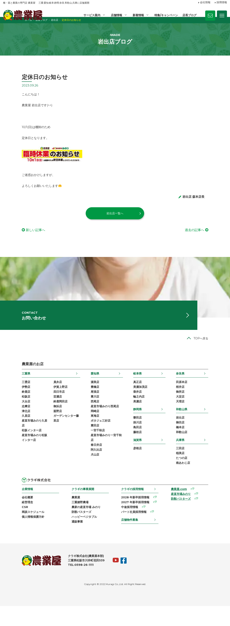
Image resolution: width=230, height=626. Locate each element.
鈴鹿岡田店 (42, 416)
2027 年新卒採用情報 (137, 521)
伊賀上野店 (42, 401)
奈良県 (199, 387)
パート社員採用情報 (135, 531)
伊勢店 (7, 401)
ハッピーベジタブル (75, 536)
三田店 (199, 465)
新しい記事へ (16, 238)
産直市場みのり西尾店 (98, 422)
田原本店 (200, 396)
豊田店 (88, 442)
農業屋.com (190, 507)
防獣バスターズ (72, 531)
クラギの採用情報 (134, 507)
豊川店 (88, 411)
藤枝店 (143, 448)
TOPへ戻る (219, 352)
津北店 (7, 427)
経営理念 (8, 521)
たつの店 (200, 475)
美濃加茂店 (146, 401)
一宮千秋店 (91, 447)
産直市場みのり (192, 512)
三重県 (7, 387)
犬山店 (88, 473)
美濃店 (143, 416)
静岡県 (143, 424)
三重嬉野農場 (71, 521)
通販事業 (68, 541)
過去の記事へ (213, 238)
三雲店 (7, 396)
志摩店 (7, 422)
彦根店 (143, 465)
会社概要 (8, 515)
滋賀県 (143, 456)
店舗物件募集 (131, 539)
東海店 (88, 432)
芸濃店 (39, 411)
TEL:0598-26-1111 (62, 585)
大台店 (7, 416)
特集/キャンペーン (166, 15)
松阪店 (7, 411)
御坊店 (199, 438)
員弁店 (39, 396)
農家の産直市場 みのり (77, 526)
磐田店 (143, 433)
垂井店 (143, 406)
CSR (6, 526)
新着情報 (138, 15)
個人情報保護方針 (14, 536)
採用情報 (221, 2)
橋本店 (199, 443)
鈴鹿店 (7, 406)
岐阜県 (143, 387)
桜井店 (199, 401)
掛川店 (143, 438)
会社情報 (205, 2)
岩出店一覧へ (115, 222)
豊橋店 (88, 401)
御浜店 (39, 422)
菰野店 (39, 427)
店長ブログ (189, 15)
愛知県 (88, 387)
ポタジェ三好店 (94, 437)
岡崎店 (88, 427)
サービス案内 (91, 15)
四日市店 (40, 406)
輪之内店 (145, 411)
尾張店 (88, 406)
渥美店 (88, 396)
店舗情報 (116, 15)
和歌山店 (200, 448)
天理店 (199, 416)
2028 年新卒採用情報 (137, 515)
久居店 (7, 432)
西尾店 (88, 416)
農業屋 (67, 515)
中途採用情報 (131, 526)
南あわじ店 (202, 481)
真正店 (143, 396)
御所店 (199, 406)
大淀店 (199, 411)
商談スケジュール (14, 531)
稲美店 (199, 470)
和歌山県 (200, 424)
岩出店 (199, 433)
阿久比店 (90, 468)
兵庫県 (199, 456)
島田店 (143, 443)
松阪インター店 (13, 447)
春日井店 (90, 463)
